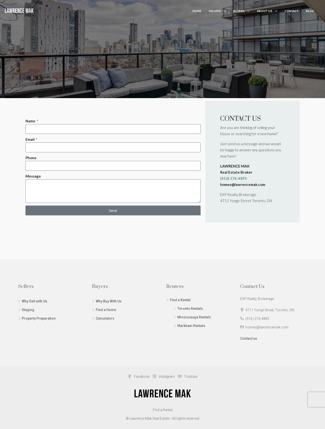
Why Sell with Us (34, 301)
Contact (292, 11)
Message (33, 176)
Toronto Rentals (190, 309)
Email (30, 139)
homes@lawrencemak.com (267, 327)
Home (197, 11)
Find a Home (106, 310)
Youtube (187, 376)
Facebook (139, 376)
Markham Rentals (191, 326)
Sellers (215, 11)
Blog (310, 11)
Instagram (164, 376)
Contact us (248, 338)
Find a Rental (180, 300)
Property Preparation (39, 318)
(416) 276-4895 (257, 319)
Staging (28, 310)
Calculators (105, 318)
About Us (264, 11)
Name (30, 121)
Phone (30, 158)
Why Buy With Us (108, 301)
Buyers (239, 11)
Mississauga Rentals (194, 317)
